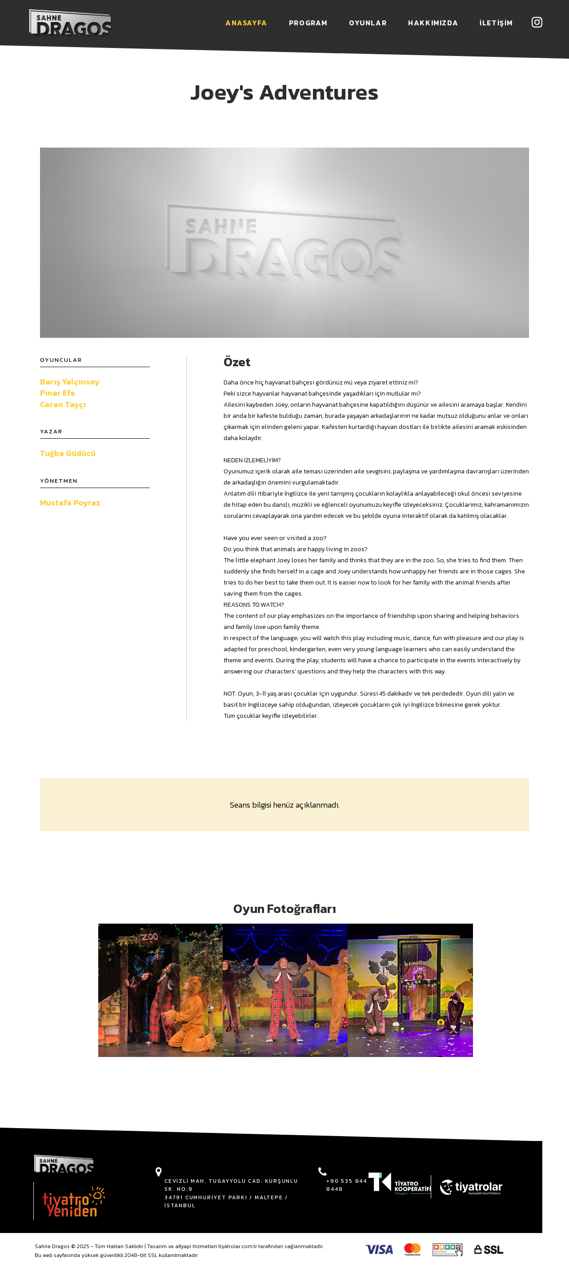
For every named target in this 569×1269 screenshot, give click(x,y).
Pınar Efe (57, 393)
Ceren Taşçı (63, 404)
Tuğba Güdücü (68, 453)
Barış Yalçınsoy (70, 382)
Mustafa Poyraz (70, 502)
